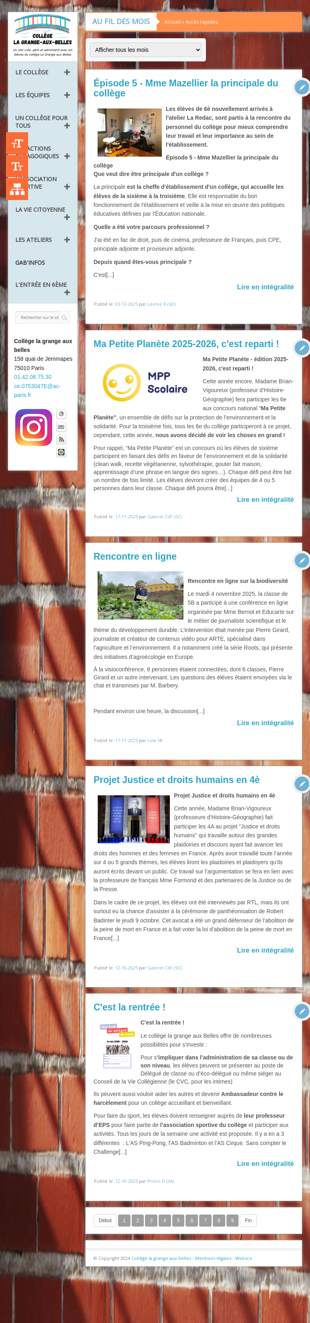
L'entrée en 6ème (41, 284)
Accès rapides (202, 21)
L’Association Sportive (36, 182)
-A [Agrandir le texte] (17, 166)
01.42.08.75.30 (32, 377)
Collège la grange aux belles (161, 1258)
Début (105, 1220)
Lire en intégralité (265, 287)
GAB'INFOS (30, 262)
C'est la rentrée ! (129, 1007)
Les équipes (32, 95)
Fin (248, 1220)
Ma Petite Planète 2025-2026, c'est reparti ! (186, 344)
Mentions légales (213, 1258)
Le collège (31, 72)
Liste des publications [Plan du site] (17, 189)
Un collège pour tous (41, 121)
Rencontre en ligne (135, 556)
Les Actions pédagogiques (37, 152)
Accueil (173, 21)
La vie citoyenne (40, 209)
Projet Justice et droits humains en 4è (177, 780)
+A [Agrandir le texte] (17, 143)
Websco (243, 1258)
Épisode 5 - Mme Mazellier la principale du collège (186, 88)
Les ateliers (33, 239)
